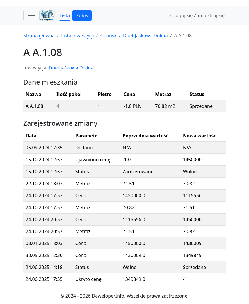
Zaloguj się (181, 15)
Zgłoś (82, 15)
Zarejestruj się (209, 15)
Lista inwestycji (77, 35)
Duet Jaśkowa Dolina (145, 35)
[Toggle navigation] (31, 15)
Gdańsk (108, 35)
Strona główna (39, 35)
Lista (64, 15)
